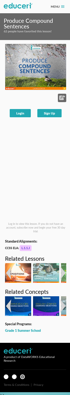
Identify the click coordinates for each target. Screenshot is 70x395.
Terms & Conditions (16, 384)
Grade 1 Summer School (23, 330)
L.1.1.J (25, 248)
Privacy (38, 384)
